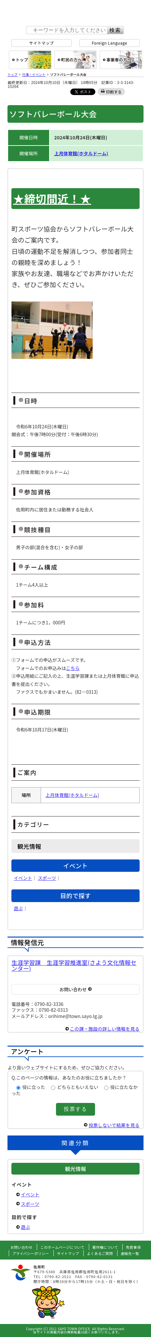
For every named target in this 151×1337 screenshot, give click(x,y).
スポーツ (47, 878)
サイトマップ (41, 43)
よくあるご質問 (100, 1253)
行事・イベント (34, 74)
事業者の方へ (121, 59)
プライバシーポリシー (30, 1253)
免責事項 (133, 1247)
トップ (12, 74)
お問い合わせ (21, 1247)
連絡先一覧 (130, 1253)
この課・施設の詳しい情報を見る (105, 1028)
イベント (23, 878)
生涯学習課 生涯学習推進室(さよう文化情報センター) (73, 965)
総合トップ (30, 59)
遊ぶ (18, 908)
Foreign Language (109, 43)
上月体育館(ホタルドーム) (81, 153)
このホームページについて (62, 1247)
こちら (73, 668)
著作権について (105, 1247)
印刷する (114, 91)
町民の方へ (75, 59)
